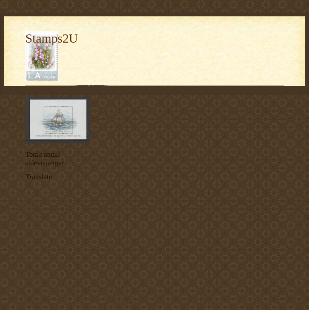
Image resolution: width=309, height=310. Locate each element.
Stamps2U (51, 38)
